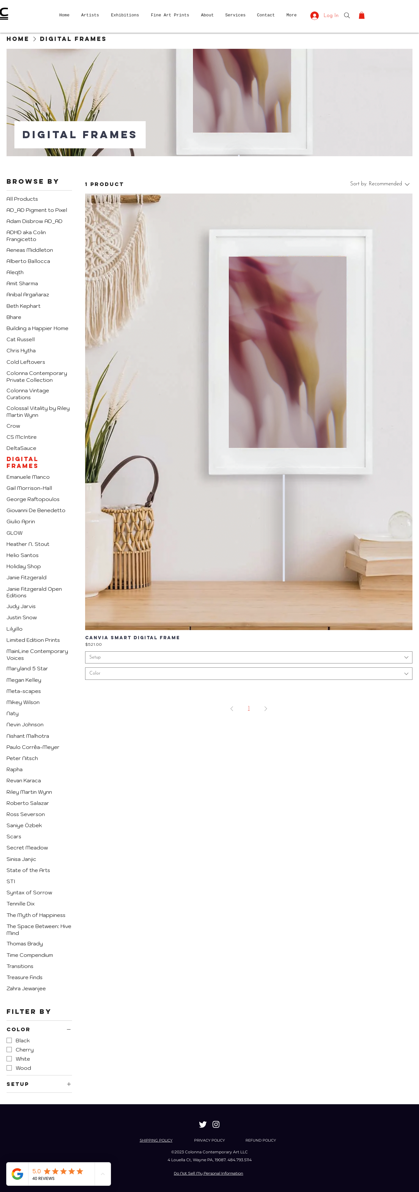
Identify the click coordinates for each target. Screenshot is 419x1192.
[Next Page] (266, 708)
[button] (362, 15)
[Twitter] (203, 1124)
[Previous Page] (232, 708)
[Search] (347, 15)
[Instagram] (216, 1124)
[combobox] (248, 657)
